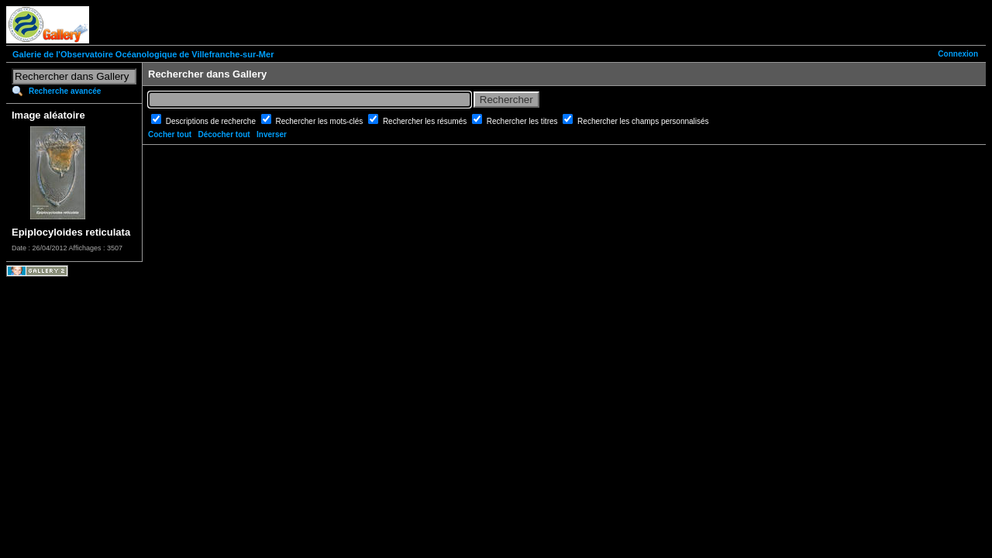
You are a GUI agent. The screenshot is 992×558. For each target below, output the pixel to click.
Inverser (272, 134)
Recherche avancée (65, 91)
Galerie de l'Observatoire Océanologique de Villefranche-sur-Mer (143, 54)
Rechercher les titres (523, 121)
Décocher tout (224, 134)
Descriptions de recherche (212, 121)
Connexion (958, 54)
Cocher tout (169, 134)
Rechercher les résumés (426, 121)
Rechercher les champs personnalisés (643, 121)
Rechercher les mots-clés (321, 121)
